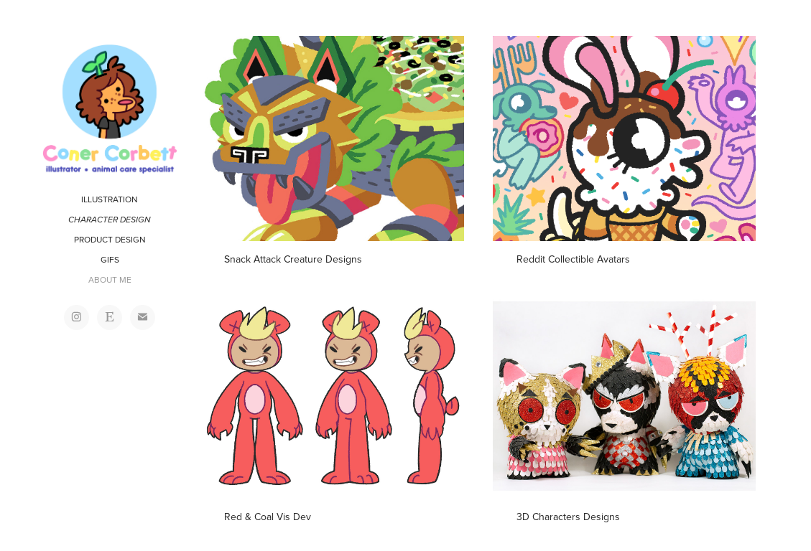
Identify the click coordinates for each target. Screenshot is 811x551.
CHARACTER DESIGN (109, 220)
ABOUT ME (109, 279)
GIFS (110, 259)
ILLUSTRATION (109, 199)
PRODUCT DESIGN (110, 239)
